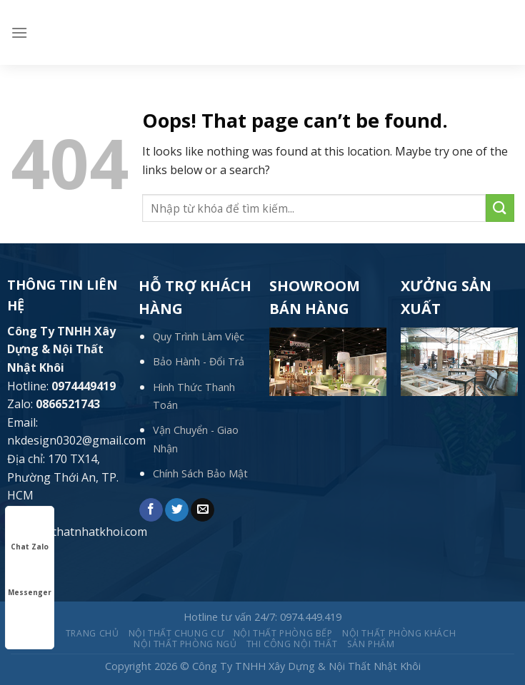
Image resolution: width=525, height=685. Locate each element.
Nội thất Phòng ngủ (185, 644)
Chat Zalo (30, 534)
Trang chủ (92, 633)
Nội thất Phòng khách (399, 633)
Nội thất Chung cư (176, 633)
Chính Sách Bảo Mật (200, 473)
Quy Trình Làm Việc (198, 336)
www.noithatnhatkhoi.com (77, 531)
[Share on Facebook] (151, 510)
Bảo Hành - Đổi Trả (198, 361)
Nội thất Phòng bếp (283, 633)
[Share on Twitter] (177, 510)
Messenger (29, 579)
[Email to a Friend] (202, 510)
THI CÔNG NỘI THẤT (291, 644)
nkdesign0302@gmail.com (76, 440)
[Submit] (500, 208)
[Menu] (19, 32)
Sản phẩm (371, 644)
